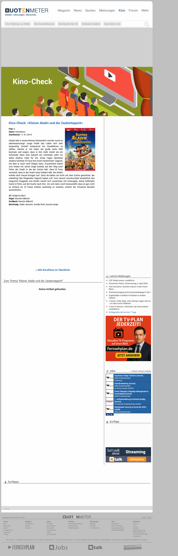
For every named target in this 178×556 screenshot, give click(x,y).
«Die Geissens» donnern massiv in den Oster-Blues (128, 287)
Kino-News (115, 524)
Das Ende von (112, 24)
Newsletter (7, 526)
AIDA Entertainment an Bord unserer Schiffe (120, 385)
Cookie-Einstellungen (140, 534)
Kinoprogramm (117, 540)
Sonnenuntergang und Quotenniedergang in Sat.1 (130, 292)
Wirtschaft (50, 528)
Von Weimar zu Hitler (17, 24)
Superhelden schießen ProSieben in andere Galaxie (127, 296)
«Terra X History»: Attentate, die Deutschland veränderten (128, 307)
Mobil (5, 528)
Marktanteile (72, 526)
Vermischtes (51, 526)
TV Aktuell (18, 540)
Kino (122, 10)
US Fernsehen (49, 540)
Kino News (10, 540)
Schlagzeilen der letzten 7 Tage (122, 312)
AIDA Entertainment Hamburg (124, 378)
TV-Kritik (93, 526)
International (51, 530)
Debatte (92, 524)
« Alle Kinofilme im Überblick (53, 270)
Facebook (6, 532)
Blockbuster (86, 540)
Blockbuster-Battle (118, 530)
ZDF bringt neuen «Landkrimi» (122, 280)
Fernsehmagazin (28, 540)
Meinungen (107, 10)
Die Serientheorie (44, 24)
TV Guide (77, 540)
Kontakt (135, 528)
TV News (58, 540)
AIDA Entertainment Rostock (127, 393)
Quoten (90, 10)
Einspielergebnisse (118, 528)
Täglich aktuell (73, 528)
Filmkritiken (39, 540)
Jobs (135, 526)
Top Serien (143, 540)
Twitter (5, 534)
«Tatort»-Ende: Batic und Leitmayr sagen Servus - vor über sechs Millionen (130, 302)
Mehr (145, 10)
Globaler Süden (91, 24)
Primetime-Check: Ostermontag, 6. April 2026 (128, 283)
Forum (133, 10)
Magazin (64, 10)
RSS (4, 524)
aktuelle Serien (106, 540)
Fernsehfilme (95, 540)
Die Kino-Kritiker (117, 526)
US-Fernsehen (51, 534)
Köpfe (49, 532)
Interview (28, 528)
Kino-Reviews (94, 528)
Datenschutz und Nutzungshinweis (139, 531)
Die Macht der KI (68, 24)
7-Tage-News (8, 530)
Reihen (27, 526)
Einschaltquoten (67, 540)
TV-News (50, 524)
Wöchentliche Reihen (75, 524)
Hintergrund (29, 524)
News (78, 10)
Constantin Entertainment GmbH (125, 401)
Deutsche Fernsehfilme (131, 540)
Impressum (137, 536)
